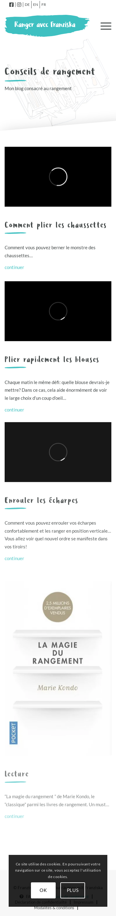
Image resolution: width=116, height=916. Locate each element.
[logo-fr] (47, 26)
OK (43, 890)
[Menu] (102, 26)
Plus (73, 890)
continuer (14, 267)
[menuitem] (11, 4)
